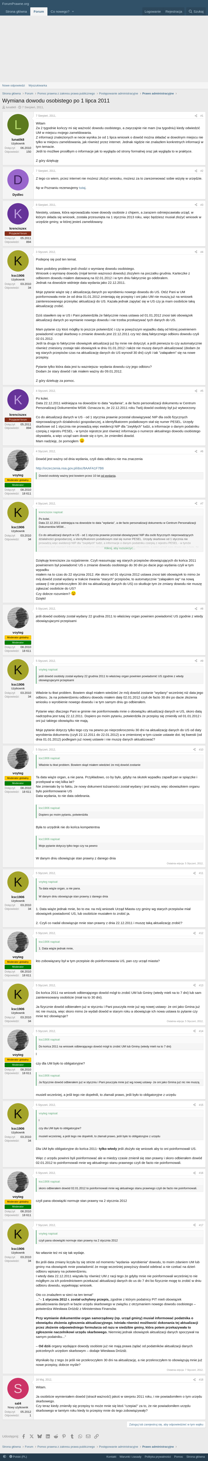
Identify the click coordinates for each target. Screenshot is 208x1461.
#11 (201, 873)
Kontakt (111, 1456)
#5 (201, 390)
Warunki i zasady (131, 1456)
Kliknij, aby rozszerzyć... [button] (119, 548)
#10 (201, 749)
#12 (201, 933)
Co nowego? (60, 11)
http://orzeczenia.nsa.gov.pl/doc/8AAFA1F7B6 (70, 468)
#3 (201, 204)
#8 (201, 608)
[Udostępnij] (196, 115)
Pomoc (178, 1456)
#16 (201, 1173)
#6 (201, 451)
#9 (201, 660)
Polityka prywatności (158, 1456)
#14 (201, 1031)
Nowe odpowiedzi (13, 85)
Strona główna (16, 11)
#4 (201, 252)
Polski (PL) (18, 1456)
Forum (39, 11)
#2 (201, 170)
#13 (201, 985)
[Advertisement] (104, 49)
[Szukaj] (196, 11)
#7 (201, 503)
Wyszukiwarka (38, 85)
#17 (201, 1225)
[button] (73, 11)
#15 (201, 1105)
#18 (201, 1379)
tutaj (82, 188)
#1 (201, 115)
